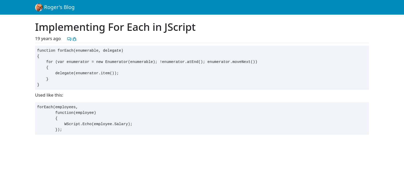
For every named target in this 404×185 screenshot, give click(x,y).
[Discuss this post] (69, 38)
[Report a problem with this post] (74, 38)
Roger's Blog (55, 7)
